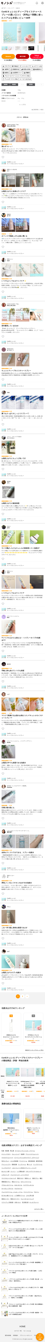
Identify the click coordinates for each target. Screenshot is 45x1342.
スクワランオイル (28, 1185)
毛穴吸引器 (25, 1202)
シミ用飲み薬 (21, 1171)
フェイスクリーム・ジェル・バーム (12, 1192)
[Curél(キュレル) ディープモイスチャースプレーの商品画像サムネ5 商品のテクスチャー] (31, 48)
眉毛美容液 (31, 1161)
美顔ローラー (5, 1199)
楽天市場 (22, 56)
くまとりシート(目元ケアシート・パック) (24, 1168)
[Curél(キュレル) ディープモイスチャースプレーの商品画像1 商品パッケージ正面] (19, 32)
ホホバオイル (18, 1185)
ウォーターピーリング (27, 1199)
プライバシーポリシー (26, 1335)
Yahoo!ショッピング (37, 56)
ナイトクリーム (28, 1192)
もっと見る (22, 104)
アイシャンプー (6, 1164)
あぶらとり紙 (5, 1171)
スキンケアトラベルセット (33, 1171)
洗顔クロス (20, 1178)
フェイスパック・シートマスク (19, 1175)
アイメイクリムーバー (32, 1154)
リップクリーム (37, 1164)
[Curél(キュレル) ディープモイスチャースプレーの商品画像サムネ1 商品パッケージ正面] (5, 48)
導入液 (12, 1150)
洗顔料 (23, 1154)
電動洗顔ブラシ (6, 1181)
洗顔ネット (28, 1178)
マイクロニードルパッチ (9, 1178)
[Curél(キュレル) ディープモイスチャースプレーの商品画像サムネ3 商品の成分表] (18, 48)
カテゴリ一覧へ (38, 1209)
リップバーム (22, 1164)
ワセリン (36, 1192)
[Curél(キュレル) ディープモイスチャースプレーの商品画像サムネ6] (38, 48)
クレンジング (16, 1154)
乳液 (3, 1150)
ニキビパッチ (5, 1175)
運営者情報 (8, 1335)
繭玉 (41, 1178)
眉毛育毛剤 (39, 1161)
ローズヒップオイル (7, 1188)
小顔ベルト (17, 1202)
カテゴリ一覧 (18, 1331)
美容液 (7, 1150)
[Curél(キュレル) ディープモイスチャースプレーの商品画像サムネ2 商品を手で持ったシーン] (11, 48)
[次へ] (23, 996)
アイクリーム (23, 1161)
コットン (13, 1171)
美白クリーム (16, 1181)
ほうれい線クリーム (7, 1195)
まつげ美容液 (14, 1161)
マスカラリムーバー (7, 1157)
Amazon (8, 56)
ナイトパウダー (6, 1154)
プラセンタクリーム (7, 1185)
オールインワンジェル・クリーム (25, 1150)
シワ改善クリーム (19, 1195)
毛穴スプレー (5, 1161)
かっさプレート (34, 1202)
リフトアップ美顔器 (7, 1202)
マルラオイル (18, 1188)
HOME (22, 1326)
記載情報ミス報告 (37, 109)
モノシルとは (27, 1331)
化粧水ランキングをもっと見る (34, 1050)
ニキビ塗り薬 (30, 1195)
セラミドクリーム (26, 1181)
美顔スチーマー (15, 1199)
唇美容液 (14, 1164)
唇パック (29, 1164)
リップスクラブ (6, 1168)
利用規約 (15, 1335)
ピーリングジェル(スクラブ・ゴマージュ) (26, 1157)
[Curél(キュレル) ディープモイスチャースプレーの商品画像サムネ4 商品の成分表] (25, 48)
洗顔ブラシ (35, 1178)
